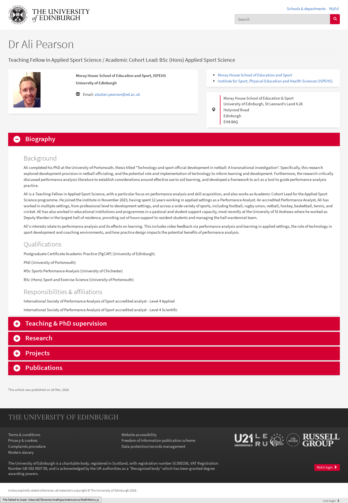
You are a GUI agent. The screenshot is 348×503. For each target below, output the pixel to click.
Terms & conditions (24, 434)
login (331, 501)
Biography (40, 139)
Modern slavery (21, 452)
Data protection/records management (153, 446)
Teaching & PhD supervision (66, 324)
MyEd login (327, 467)
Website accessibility (139, 434)
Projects (37, 353)
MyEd (333, 8)
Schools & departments (306, 8)
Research (38, 338)
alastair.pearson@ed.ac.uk (117, 94)
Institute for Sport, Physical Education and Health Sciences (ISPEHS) (275, 81)
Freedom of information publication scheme (158, 440)
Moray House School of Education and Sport (255, 75)
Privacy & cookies (23, 440)
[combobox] (282, 19)
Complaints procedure (27, 446)
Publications (44, 368)
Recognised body (145, 468)
